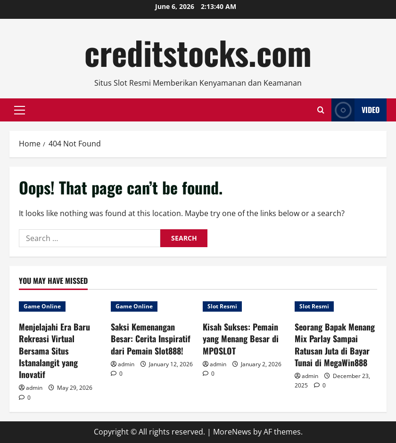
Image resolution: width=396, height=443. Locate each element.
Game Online (42, 306)
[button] (19, 110)
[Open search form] (320, 110)
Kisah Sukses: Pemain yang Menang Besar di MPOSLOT (241, 338)
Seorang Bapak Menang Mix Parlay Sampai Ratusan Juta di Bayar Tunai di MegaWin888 (335, 345)
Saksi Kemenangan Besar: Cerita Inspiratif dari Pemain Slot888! (150, 338)
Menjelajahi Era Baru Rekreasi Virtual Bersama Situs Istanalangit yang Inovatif (54, 350)
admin (34, 388)
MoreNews (232, 432)
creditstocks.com (198, 52)
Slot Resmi (222, 306)
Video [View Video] (355, 109)
